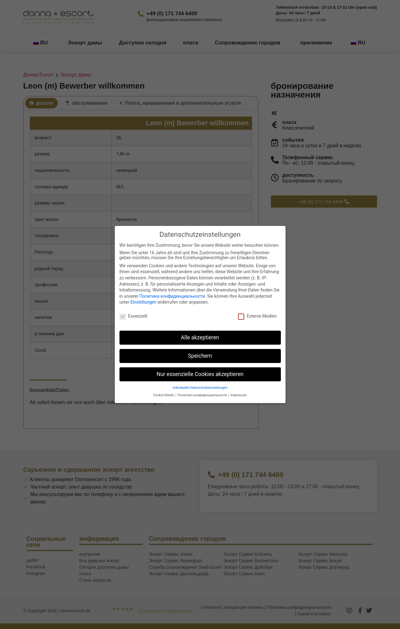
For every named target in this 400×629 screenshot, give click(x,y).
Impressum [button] (239, 395)
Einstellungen (143, 302)
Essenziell (133, 316)
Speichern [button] (200, 356)
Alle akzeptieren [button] (200, 337)
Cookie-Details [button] (164, 395)
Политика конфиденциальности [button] (203, 395)
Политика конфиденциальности (172, 296)
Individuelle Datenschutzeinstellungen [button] (200, 388)
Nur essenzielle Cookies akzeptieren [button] (199, 374)
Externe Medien (257, 316)
